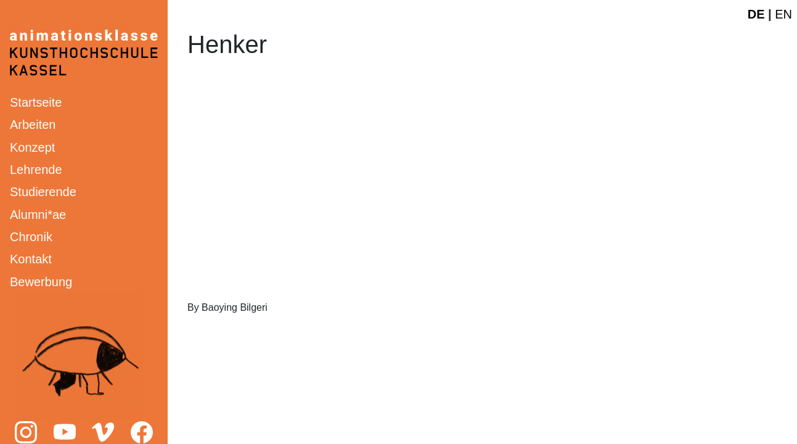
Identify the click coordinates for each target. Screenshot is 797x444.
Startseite (36, 102)
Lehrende (36, 169)
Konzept (32, 147)
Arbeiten (33, 124)
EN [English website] (783, 14)
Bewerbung (41, 282)
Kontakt (31, 259)
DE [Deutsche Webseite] (756, 14)
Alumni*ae (38, 214)
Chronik (31, 237)
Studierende (43, 192)
